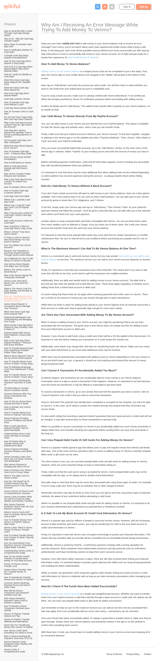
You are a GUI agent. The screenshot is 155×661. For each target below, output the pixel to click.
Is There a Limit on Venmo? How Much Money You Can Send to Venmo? (17, 239)
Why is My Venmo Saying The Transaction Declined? (18, 276)
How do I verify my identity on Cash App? (18, 75)
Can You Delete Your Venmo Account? (17, 246)
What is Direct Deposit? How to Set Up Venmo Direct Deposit (19, 357)
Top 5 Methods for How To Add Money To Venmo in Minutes (18, 259)
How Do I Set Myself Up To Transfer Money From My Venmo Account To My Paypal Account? (18, 484)
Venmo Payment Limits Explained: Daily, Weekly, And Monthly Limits (18, 644)
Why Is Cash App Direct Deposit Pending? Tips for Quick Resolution (16, 428)
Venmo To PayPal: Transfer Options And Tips (17, 615)
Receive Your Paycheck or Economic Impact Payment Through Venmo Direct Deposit (18, 253)
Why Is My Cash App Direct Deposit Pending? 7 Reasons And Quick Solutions (18, 342)
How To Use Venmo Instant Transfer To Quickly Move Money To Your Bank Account (18, 558)
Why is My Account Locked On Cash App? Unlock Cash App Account (18, 215)
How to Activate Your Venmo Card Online (17, 408)
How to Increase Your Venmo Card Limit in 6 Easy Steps (18, 471)
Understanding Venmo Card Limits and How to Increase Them (17, 435)
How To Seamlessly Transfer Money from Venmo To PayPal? (19, 578)
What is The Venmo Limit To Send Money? (17, 270)
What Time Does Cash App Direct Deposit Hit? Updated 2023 (17, 82)
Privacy (132, 654)
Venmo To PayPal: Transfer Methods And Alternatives (17, 620)
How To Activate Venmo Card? (18, 187)
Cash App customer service (17, 99)
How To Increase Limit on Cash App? (19, 112)
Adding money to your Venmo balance (60, 71)
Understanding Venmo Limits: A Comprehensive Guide (19, 552)
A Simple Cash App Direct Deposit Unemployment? (16, 56)
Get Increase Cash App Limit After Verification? (17, 141)
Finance (10, 24)
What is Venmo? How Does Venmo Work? (17, 233)
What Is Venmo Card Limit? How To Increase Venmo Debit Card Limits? (18, 514)
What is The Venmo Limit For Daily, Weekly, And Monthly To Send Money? (18, 290)
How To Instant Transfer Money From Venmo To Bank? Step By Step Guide (19, 537)
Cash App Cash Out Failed (16, 196)
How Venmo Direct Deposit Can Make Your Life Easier (17, 265)
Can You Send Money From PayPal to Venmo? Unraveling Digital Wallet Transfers (18, 545)
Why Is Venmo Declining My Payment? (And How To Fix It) (18, 637)
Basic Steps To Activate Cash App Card (18, 45)
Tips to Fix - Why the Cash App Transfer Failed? (19, 40)
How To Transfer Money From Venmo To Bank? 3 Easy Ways (18, 376)
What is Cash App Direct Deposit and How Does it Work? (16, 168)
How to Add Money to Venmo (17, 162)
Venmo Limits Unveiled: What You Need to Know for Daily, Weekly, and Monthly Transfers (18, 499)
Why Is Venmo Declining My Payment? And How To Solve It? (18, 382)
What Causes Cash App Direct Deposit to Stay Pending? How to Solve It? (18, 327)
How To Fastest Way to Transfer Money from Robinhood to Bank (15, 443)
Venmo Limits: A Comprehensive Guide (14, 650)
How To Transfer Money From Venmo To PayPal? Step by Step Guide (18, 522)
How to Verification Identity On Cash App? (18, 51)
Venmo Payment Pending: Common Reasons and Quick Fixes (18, 451)
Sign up (144, 6)
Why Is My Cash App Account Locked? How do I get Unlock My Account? (18, 124)
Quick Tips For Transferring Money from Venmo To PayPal (18, 626)
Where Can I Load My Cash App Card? (17, 200)
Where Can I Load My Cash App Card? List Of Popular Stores (17, 207)
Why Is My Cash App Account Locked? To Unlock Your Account (18, 181)
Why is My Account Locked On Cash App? (18, 221)
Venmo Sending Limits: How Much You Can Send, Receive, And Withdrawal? (18, 459)
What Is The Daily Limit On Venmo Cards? (17, 476)
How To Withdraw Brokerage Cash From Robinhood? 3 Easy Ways (19, 369)
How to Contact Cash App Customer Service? (16, 191)
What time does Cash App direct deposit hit (16, 89)
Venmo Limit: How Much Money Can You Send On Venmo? (16, 283)
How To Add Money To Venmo (82, 57)
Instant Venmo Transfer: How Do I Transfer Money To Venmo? (18, 571)
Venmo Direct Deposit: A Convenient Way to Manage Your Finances (17, 306)
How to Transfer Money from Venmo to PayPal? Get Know (17, 413)
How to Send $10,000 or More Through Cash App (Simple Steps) (18, 33)
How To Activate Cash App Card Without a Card (17, 103)
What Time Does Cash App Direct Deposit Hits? (17, 313)
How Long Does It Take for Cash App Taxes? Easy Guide (18, 227)
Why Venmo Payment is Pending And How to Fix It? (17, 465)
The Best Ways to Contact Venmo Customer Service (16, 389)
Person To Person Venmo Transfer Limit (16, 565)
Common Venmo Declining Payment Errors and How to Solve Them (17, 585)
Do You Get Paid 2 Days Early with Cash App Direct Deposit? (18, 118)
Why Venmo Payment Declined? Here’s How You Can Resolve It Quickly (19, 506)
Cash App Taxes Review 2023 (18, 108)
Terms (114, 654)
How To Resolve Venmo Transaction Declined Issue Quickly (17, 608)
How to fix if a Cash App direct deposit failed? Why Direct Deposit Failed (18, 68)
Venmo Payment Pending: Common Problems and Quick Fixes (18, 420)
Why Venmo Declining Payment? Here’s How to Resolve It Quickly (16, 600)
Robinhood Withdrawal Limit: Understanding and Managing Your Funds (18, 319)
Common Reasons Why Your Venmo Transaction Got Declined (18, 396)
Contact (147, 654)
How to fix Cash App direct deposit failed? (17, 94)
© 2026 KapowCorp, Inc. (53, 654)
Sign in (127, 6)
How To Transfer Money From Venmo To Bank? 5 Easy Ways (18, 362)
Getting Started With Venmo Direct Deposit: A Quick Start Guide (17, 335)
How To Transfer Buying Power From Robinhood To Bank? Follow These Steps (19, 350)
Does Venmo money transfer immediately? (17, 158)
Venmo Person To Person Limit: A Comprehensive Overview (19, 492)
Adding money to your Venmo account (60, 593)
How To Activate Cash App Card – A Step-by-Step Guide (17, 152)
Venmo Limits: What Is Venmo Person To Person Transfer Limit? (18, 529)
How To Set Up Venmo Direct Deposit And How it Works (18, 402)
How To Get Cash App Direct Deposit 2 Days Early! (18, 62)
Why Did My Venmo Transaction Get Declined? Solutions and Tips (17, 592)
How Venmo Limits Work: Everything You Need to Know (18, 631)
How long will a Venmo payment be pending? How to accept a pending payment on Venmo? (18, 133)
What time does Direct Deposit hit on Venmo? (18, 147)
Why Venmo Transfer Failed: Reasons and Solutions (17, 175)
